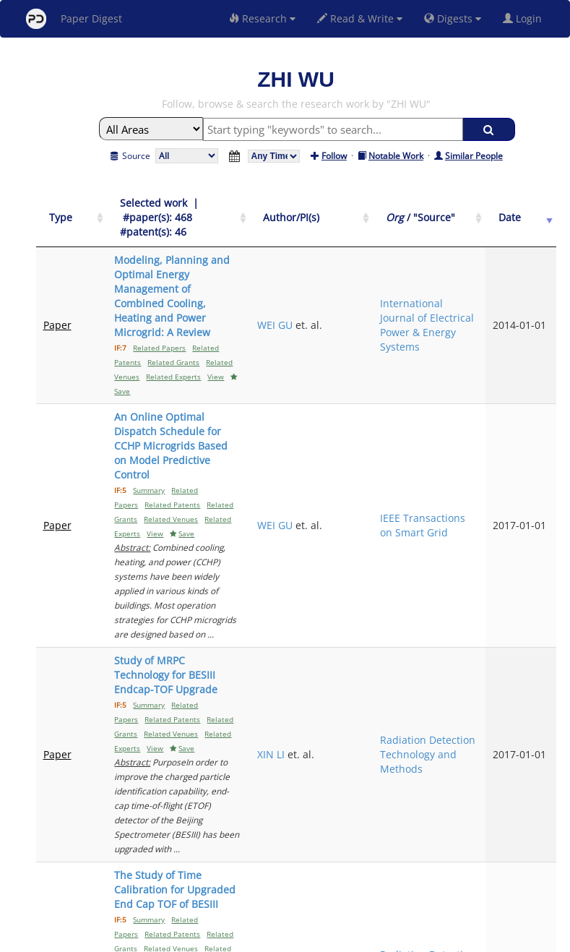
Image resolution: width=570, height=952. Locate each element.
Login (525, 18)
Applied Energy (456, 757)
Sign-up (256, 938)
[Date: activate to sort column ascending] (532, 211)
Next (534, 816)
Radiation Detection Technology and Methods (465, 523)
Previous (392, 816)
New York (402, 938)
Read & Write (359, 18)
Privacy (325, 938)
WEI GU (371, 281)
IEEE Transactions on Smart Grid (469, 395)
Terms (291, 938)
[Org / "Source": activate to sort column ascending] (469, 211)
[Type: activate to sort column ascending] (60, 211)
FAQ (225, 938)
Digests (452, 18)
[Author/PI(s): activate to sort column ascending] (388, 211)
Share (359, 938)
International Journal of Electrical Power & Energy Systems (469, 282)
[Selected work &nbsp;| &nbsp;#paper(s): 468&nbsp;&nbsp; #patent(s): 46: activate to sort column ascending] (215, 211)
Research (262, 18)
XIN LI (367, 523)
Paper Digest (74, 19)
